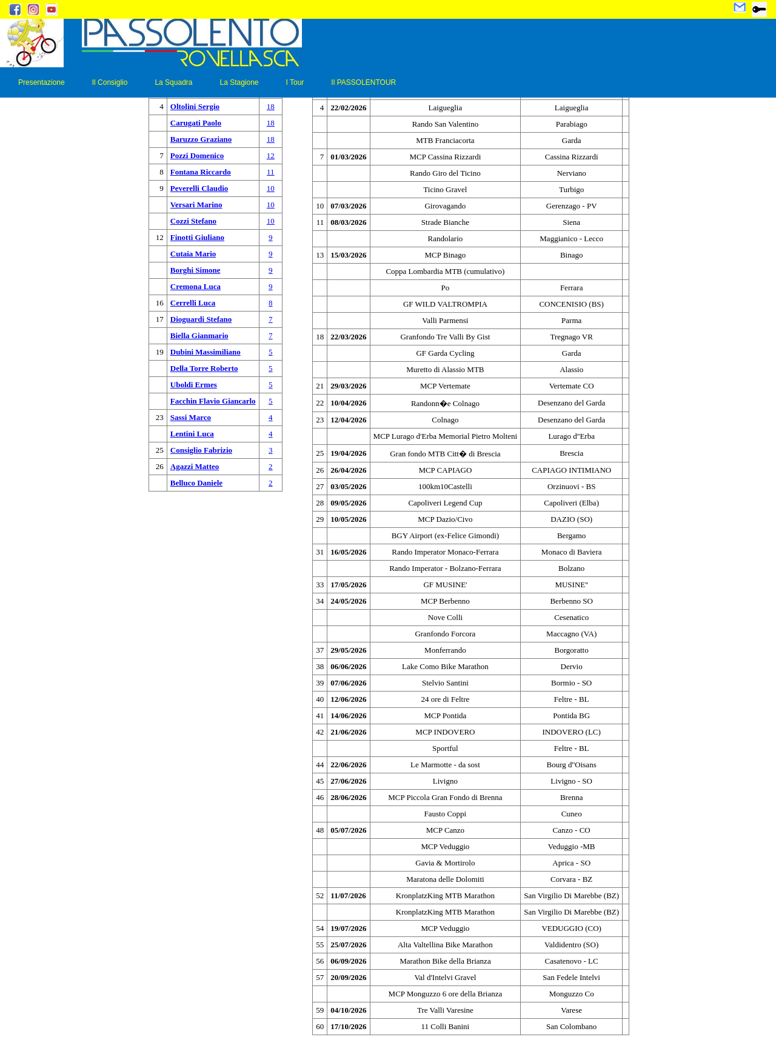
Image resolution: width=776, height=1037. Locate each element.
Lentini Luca (192, 433)
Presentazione (41, 82)
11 (271, 171)
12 (271, 155)
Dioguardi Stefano (201, 319)
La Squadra (173, 82)
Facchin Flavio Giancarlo (213, 400)
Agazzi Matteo (194, 466)
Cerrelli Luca (193, 302)
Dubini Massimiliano (205, 351)
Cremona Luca (195, 286)
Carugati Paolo (195, 122)
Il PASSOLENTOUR (363, 82)
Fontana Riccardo (200, 171)
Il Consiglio (110, 82)
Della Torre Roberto (204, 368)
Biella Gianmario (199, 335)
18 (271, 106)
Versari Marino (196, 204)
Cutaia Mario (193, 253)
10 (271, 188)
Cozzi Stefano (193, 220)
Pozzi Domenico (197, 155)
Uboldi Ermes (193, 384)
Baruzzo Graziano (201, 139)
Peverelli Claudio (199, 188)
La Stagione (238, 82)
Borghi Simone (195, 270)
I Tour (295, 82)
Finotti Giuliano (197, 237)
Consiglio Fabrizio (201, 450)
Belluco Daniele (196, 482)
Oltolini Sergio (194, 106)
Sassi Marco (190, 417)
